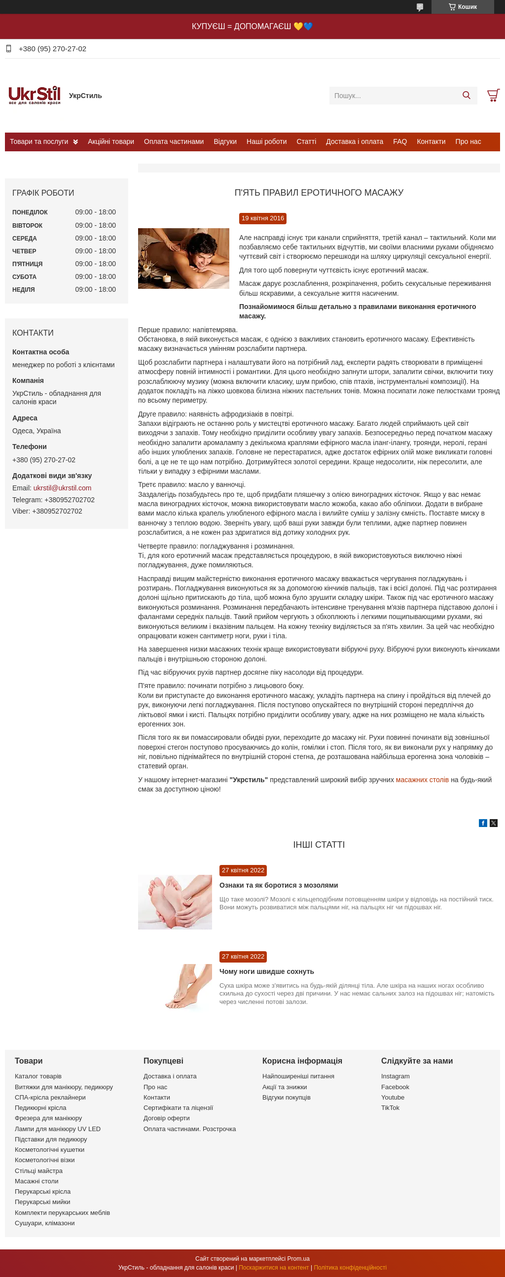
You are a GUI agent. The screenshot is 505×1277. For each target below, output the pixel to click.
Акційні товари (111, 141)
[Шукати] (466, 95)
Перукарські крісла (43, 1191)
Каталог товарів (38, 1076)
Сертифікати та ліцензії (178, 1107)
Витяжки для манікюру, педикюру (64, 1087)
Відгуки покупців (286, 1097)
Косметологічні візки (45, 1160)
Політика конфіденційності (350, 1267)
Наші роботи (267, 141)
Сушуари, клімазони (44, 1223)
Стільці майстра (39, 1170)
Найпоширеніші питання (298, 1076)
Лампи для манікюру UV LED (58, 1129)
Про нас (468, 141)
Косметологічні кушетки (49, 1149)
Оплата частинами (174, 141)
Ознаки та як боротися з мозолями (278, 885)
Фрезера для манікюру (48, 1118)
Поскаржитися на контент (274, 1267)
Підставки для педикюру (51, 1139)
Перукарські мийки (42, 1202)
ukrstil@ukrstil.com (63, 488)
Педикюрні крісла (41, 1107)
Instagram (395, 1076)
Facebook (395, 1087)
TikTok (390, 1107)
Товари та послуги (39, 141)
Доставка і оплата (354, 141)
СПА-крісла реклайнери (50, 1097)
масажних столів (423, 780)
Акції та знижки (284, 1087)
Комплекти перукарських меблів (62, 1212)
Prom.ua (299, 1258)
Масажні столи (36, 1181)
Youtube (392, 1097)
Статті (307, 141)
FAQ (400, 141)
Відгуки (225, 141)
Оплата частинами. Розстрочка (190, 1129)
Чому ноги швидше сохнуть (266, 971)
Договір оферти (167, 1118)
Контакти (431, 141)
